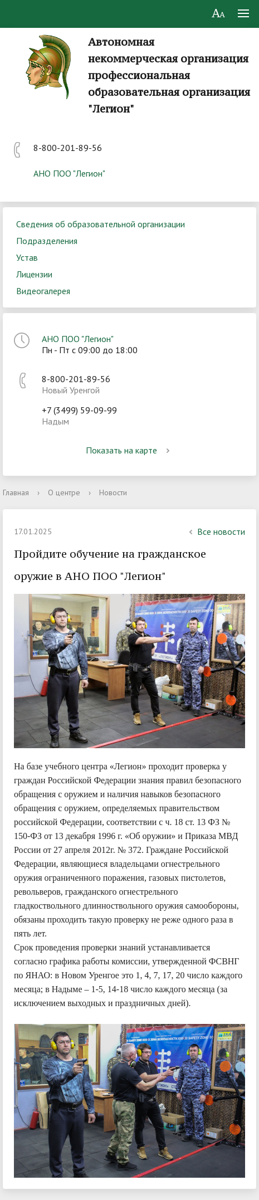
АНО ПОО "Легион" (69, 173)
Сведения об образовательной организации (100, 224)
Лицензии (34, 274)
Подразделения (46, 240)
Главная (16, 492)
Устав (27, 257)
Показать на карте (130, 450)
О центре (64, 492)
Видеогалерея (43, 290)
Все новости (215, 531)
